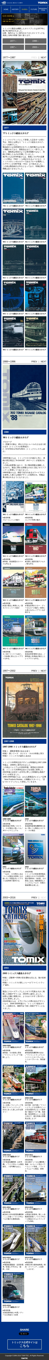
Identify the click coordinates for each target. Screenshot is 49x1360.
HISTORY (15, 9)
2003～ (35, 47)
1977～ (13, 41)
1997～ (13, 47)
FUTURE (34, 9)
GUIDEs (24, 9)
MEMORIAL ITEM (43, 9)
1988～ (35, 41)
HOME (6, 9)
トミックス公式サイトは (25, 1344)
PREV (34, 361)
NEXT (43, 57)
